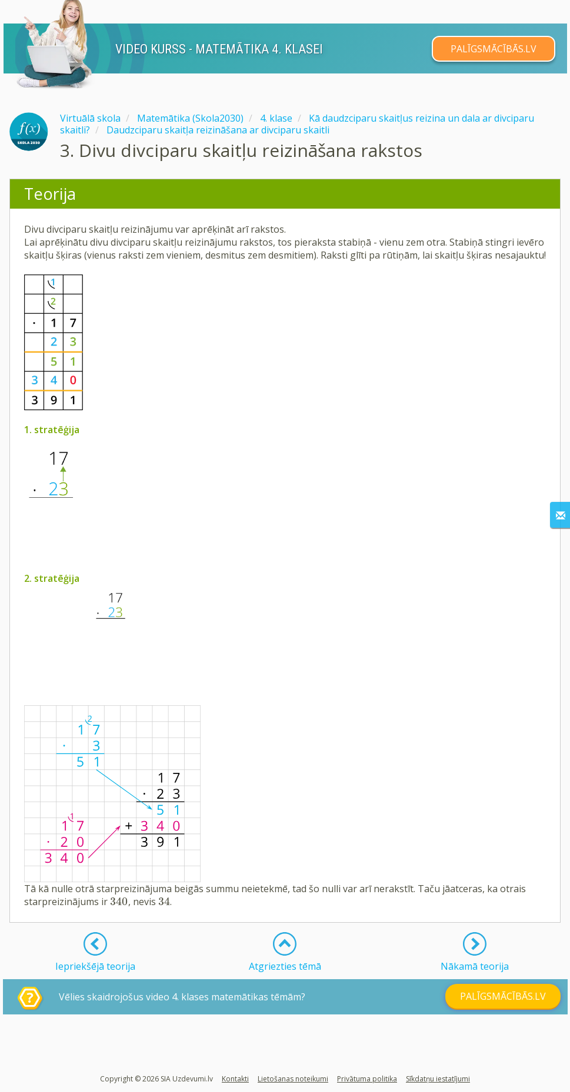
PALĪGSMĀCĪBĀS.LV (493, 48)
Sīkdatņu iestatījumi (438, 1079)
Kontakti (235, 1079)
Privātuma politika (367, 1079)
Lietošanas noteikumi (293, 1079)
